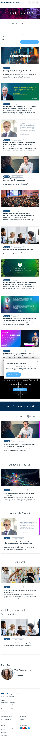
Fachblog (3, 714)
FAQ (21, 722)
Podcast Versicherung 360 (7, 716)
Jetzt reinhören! (19, 389)
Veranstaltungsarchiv (6, 719)
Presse (21, 714)
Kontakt (3, 725)
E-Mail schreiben (18, 675)
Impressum (3, 732)
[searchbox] (21, 37)
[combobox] (29, 36)
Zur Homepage (10, 2)
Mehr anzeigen (20, 369)
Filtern (30, 42)
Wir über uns (23, 716)
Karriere (22, 719)
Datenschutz (4, 735)
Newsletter (22, 711)
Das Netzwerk (4, 711)
